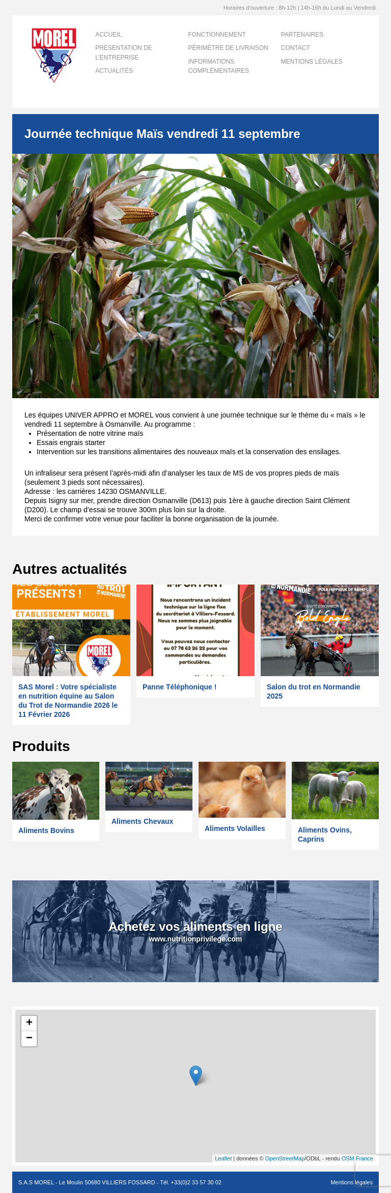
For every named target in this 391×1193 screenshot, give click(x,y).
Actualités (114, 70)
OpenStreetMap (285, 1158)
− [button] (29, 1038)
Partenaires (302, 34)
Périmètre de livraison (228, 47)
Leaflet (223, 1158)
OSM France (357, 1158)
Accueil (108, 34)
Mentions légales (312, 61)
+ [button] (29, 1023)
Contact (295, 47)
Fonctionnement (216, 34)
